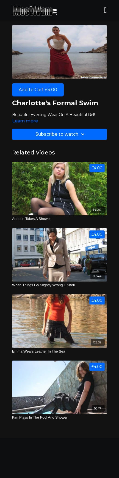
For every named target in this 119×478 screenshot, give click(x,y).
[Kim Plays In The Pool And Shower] (59, 417)
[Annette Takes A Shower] (59, 219)
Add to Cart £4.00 (38, 89)
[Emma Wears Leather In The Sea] (59, 351)
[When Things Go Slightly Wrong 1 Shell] (59, 285)
